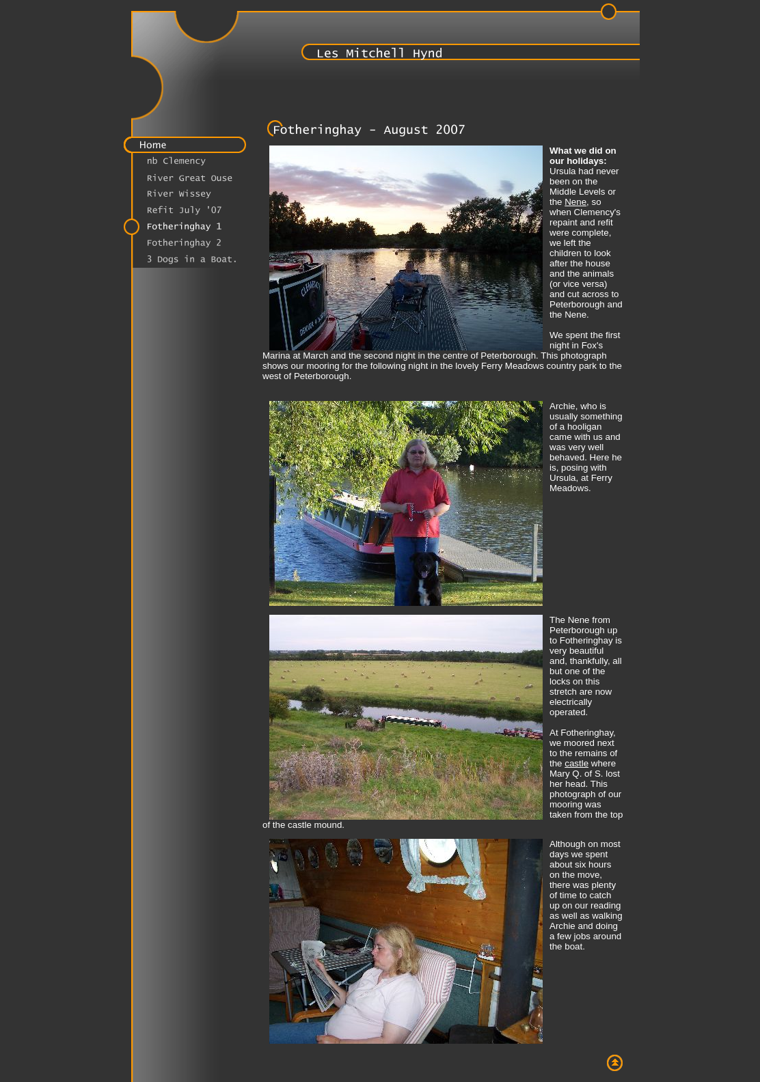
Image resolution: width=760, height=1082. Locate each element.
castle (576, 763)
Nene (575, 202)
